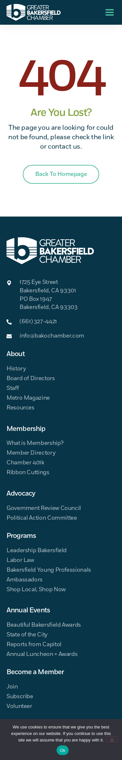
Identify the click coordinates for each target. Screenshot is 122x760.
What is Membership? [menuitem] (35, 443)
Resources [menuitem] (20, 408)
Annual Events (28, 610)
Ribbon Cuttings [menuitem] (28, 472)
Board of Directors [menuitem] (31, 378)
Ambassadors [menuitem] (25, 580)
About (16, 354)
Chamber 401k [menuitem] (25, 463)
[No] (111, 739)
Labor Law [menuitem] (20, 560)
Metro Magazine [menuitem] (28, 398)
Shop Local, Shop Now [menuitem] (36, 589)
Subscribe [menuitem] (20, 696)
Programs (21, 535)
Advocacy (21, 493)
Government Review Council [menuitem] (44, 508)
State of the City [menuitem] (27, 635)
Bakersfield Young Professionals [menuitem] (49, 570)
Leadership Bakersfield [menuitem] (37, 550)
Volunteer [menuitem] (19, 706)
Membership (26, 428)
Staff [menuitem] (13, 388)
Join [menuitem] (12, 687)
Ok (62, 750)
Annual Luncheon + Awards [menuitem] (42, 654)
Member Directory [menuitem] (31, 453)
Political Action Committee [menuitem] (42, 518)
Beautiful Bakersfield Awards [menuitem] (44, 625)
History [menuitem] (16, 369)
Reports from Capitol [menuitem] (34, 644)
